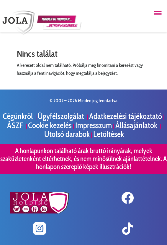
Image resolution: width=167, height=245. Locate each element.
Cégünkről (18, 116)
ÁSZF (15, 125)
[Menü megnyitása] (157, 13)
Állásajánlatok (137, 125)
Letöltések (108, 134)
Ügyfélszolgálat (62, 116)
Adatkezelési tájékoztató (125, 116)
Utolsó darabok (67, 134)
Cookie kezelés (50, 125)
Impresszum (93, 125)
